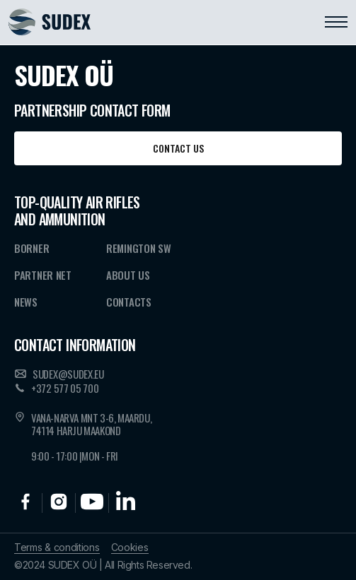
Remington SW (138, 248)
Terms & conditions (57, 547)
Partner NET (42, 274)
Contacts (128, 301)
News (26, 301)
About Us (128, 274)
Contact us (178, 148)
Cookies (130, 547)
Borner (31, 248)
